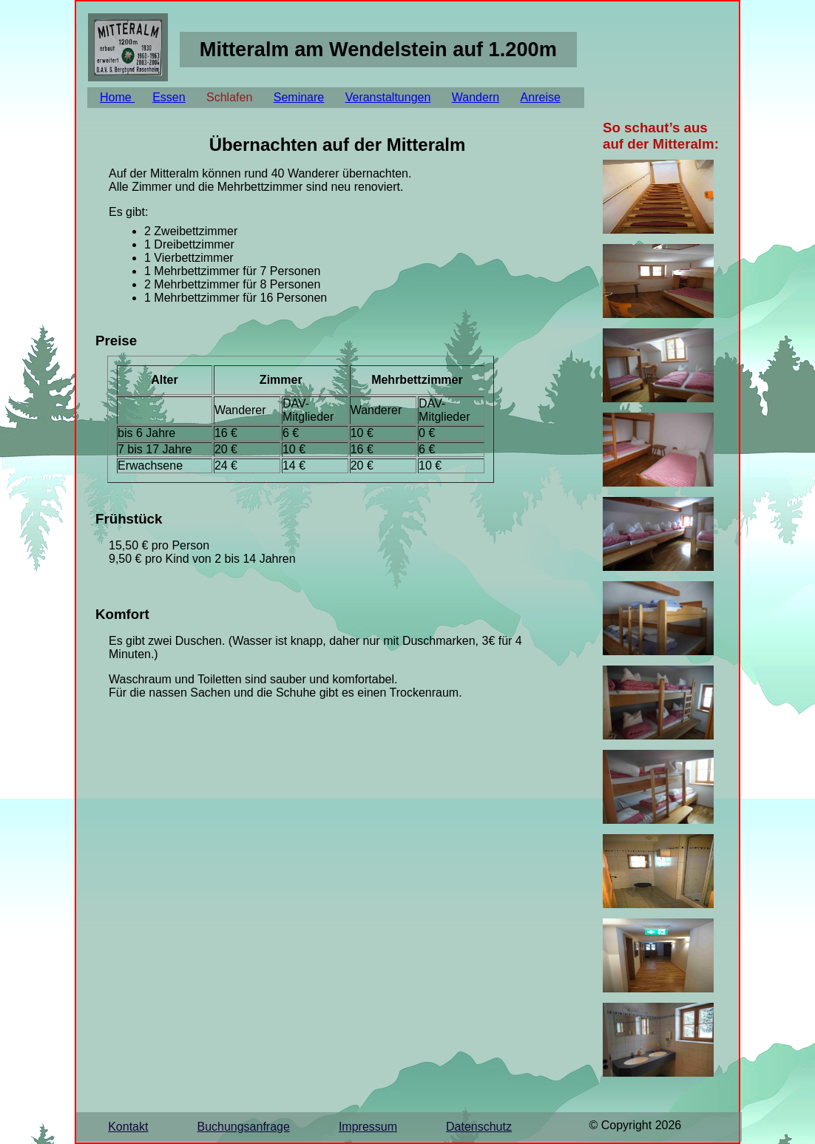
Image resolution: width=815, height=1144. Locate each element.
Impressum (368, 1126)
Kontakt (128, 1126)
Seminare (299, 97)
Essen (168, 97)
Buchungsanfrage (243, 1126)
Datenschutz (479, 1126)
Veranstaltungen (388, 97)
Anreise (541, 97)
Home (117, 97)
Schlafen (229, 97)
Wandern (475, 97)
